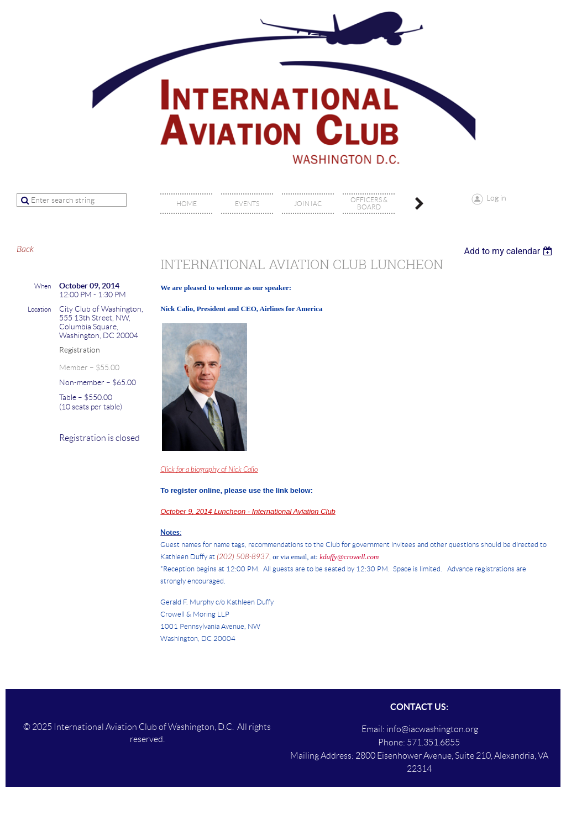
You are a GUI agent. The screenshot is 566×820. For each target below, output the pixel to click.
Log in (496, 197)
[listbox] (509, 251)
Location (39, 309)
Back (25, 249)
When (42, 286)
